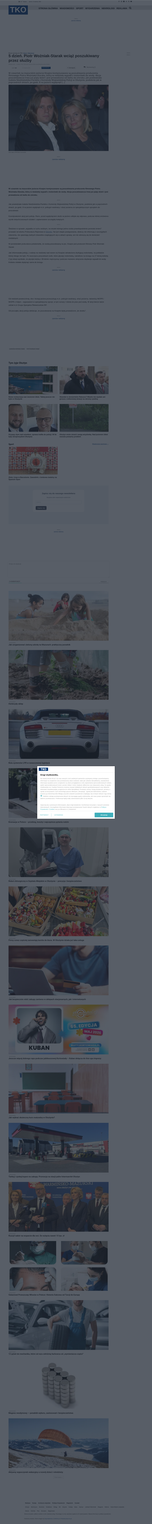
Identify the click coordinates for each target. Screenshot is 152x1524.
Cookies (52, 809)
